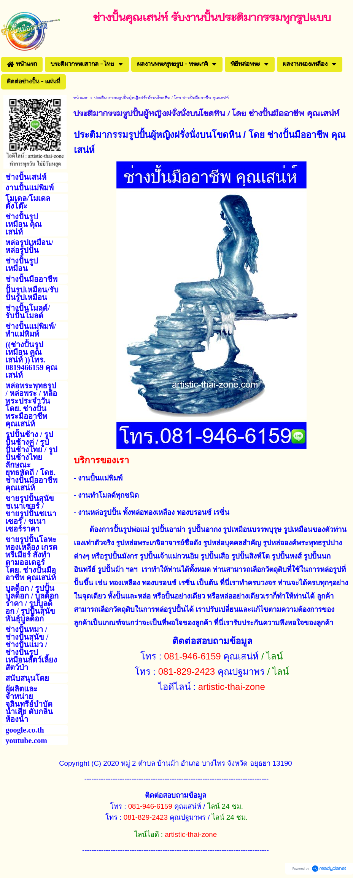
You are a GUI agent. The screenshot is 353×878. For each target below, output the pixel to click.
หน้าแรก (81, 98)
